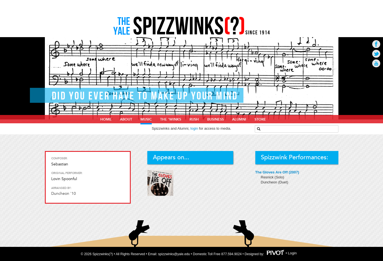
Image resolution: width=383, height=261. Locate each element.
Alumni (239, 119)
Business (215, 119)
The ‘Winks (170, 119)
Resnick (268, 177)
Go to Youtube (376, 63)
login (194, 128)
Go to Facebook (376, 44)
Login (292, 253)
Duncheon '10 (63, 193)
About (126, 119)
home (106, 119)
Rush (194, 119)
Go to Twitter (376, 54)
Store (260, 119)
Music (146, 119)
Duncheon (269, 182)
